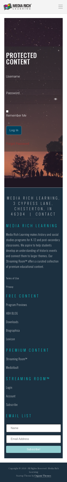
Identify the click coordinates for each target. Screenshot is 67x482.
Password (12, 93)
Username (13, 76)
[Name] (33, 428)
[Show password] (55, 100)
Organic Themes (42, 476)
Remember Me (16, 113)
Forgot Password (17, 144)
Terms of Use (12, 278)
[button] (33, 449)
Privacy (9, 287)
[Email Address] (33, 439)
